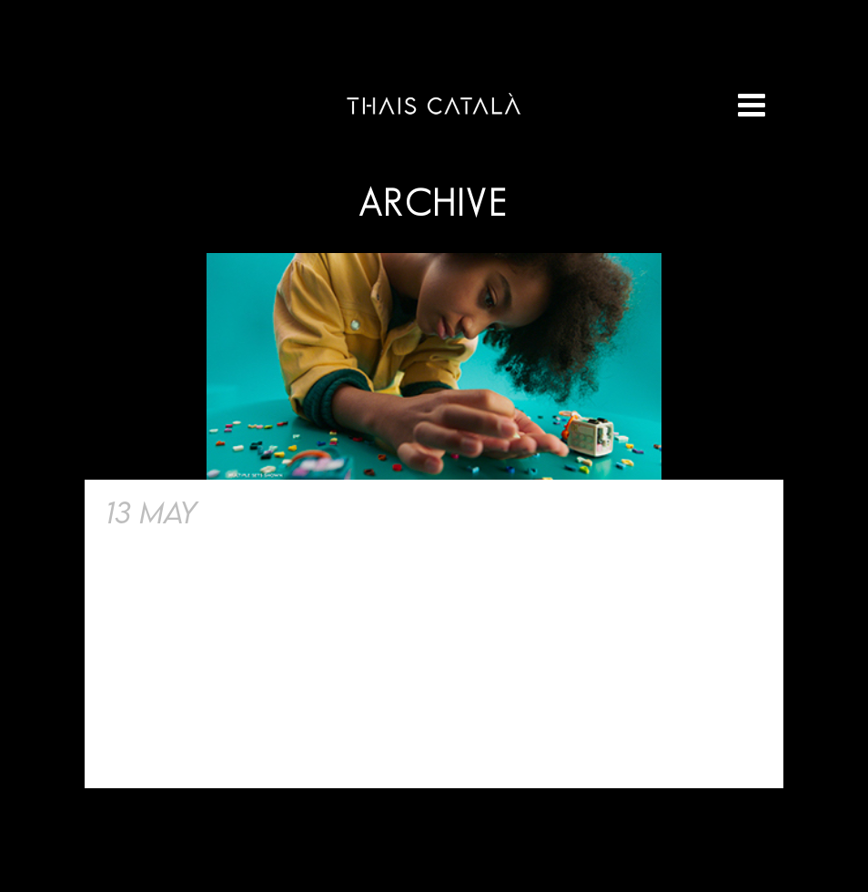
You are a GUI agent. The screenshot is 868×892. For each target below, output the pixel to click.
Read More (154, 742)
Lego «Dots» (298, 512)
